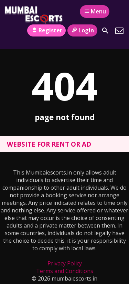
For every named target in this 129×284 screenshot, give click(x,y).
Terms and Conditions (64, 271)
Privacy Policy (64, 263)
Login (82, 30)
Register (46, 30)
